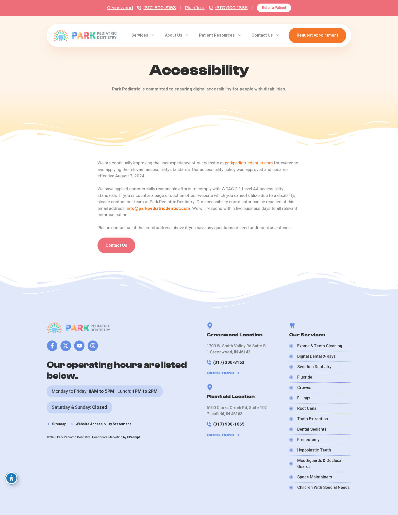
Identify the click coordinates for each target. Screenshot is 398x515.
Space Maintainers (314, 477)
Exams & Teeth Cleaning (319, 346)
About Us (179, 35)
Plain (190, 7)
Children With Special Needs (323, 488)
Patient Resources (222, 35)
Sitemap (59, 424)
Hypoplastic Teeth (314, 450)
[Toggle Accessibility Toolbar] (11, 478)
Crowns (304, 388)
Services (145, 35)
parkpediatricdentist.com (249, 163)
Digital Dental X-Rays (316, 356)
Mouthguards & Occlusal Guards (319, 464)
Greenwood (120, 7)
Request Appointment (317, 35)
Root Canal (307, 408)
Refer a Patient (274, 7)
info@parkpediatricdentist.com (158, 208)
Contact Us (268, 35)
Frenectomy (308, 440)
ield (201, 7)
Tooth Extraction (312, 419)
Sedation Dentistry (314, 367)
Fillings (303, 398)
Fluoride (304, 377)
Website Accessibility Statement (103, 424)
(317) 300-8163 (159, 7)
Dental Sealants (311, 429)
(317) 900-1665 (231, 7)
